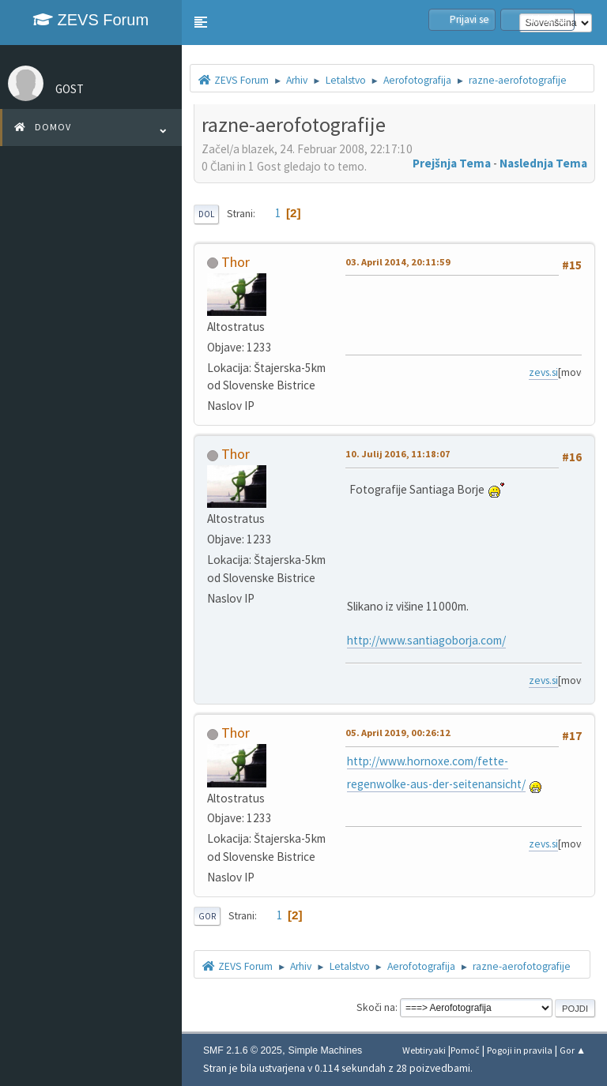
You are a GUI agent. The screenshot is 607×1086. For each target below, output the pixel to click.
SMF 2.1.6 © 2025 (242, 1050)
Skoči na (375, 1007)
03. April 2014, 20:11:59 (398, 262)
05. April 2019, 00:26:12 (398, 732)
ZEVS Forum (91, 19)
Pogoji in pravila (519, 1050)
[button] (200, 22)
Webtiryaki (424, 1050)
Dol (206, 214)
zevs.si (552, 372)
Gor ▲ (573, 1050)
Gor (207, 916)
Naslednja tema (543, 163)
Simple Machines (325, 1050)
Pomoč (465, 1050)
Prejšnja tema (452, 163)
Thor (235, 262)
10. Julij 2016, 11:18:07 (398, 454)
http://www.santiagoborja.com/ (426, 640)
